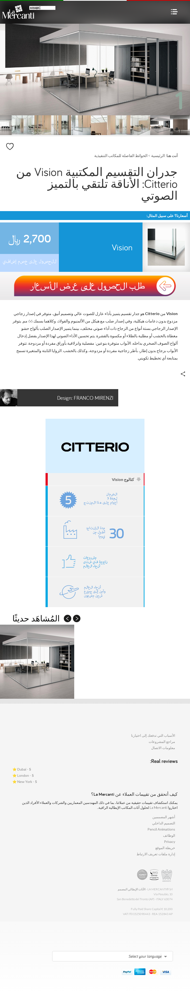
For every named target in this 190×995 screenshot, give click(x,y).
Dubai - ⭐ (21, 769)
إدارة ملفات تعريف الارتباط (156, 854)
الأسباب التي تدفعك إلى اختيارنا (153, 735)
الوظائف (169, 835)
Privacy (169, 841)
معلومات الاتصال (163, 748)
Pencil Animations (161, 829)
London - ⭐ (23, 775)
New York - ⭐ (24, 781)
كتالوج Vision (126, 479)
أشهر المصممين (163, 817)
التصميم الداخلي (163, 823)
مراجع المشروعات (162, 741)
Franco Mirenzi (56, 397)
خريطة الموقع (165, 848)
